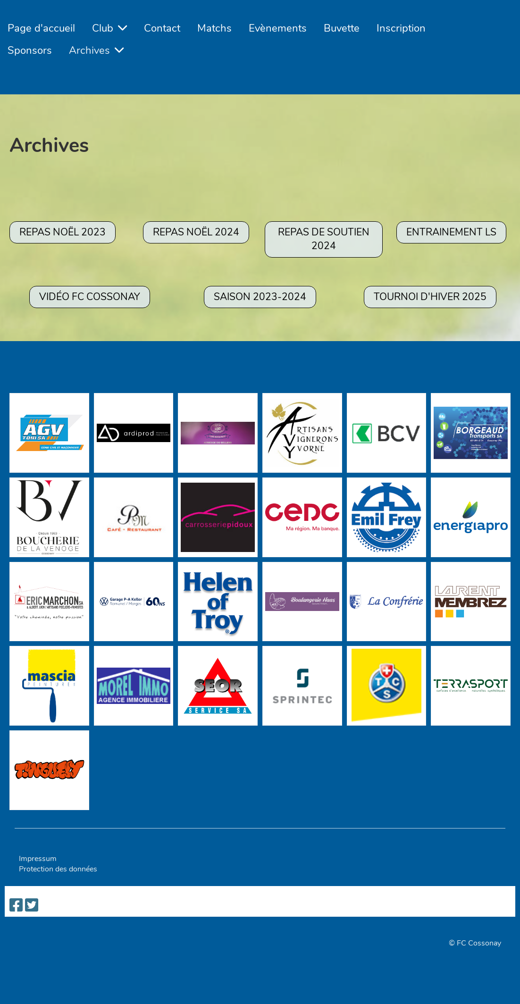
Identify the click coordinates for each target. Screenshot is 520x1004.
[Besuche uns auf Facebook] (16, 905)
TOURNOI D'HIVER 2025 (430, 296)
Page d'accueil (41, 28)
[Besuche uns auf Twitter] (31, 905)
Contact (162, 28)
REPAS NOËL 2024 (196, 232)
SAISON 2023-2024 (260, 296)
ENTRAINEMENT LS (451, 232)
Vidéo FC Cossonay (89, 296)
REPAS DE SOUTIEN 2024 (323, 239)
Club (109, 28)
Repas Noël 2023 (62, 232)
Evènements (278, 28)
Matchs (214, 28)
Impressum (38, 858)
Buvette (342, 28)
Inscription (401, 28)
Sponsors (30, 50)
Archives (96, 50)
